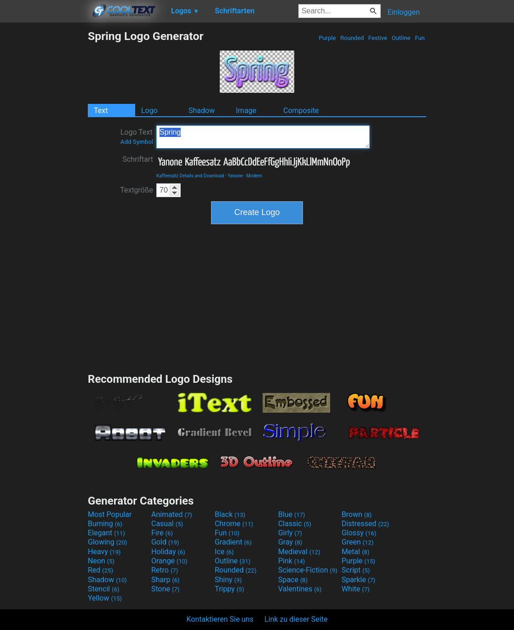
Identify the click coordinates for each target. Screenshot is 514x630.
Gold (165, 542)
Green (358, 542)
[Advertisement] (43, 167)
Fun (419, 37)
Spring (263, 136)
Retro (164, 570)
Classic (294, 523)
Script (356, 570)
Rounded (352, 37)
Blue (291, 514)
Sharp (165, 579)
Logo (149, 110)
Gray (290, 542)
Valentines (300, 589)
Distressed (365, 523)
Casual (167, 523)
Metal (356, 551)
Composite (301, 110)
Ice (224, 551)
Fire (162, 532)
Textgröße (136, 190)
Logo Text (136, 136)
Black (230, 514)
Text (101, 110)
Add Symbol (136, 141)
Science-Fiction (307, 570)
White (356, 589)
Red (100, 570)
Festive (378, 37)
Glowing (107, 542)
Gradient (233, 542)
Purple (327, 37)
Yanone (235, 175)
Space (293, 579)
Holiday (168, 551)
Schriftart (137, 159)
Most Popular (110, 514)
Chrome (234, 523)
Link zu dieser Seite (295, 619)
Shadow (201, 110)
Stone (165, 589)
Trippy (229, 589)
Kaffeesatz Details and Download (190, 175)
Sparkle (358, 579)
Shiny (228, 579)
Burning (105, 523)
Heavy (104, 551)
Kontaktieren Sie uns (220, 619)
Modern (254, 175)
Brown (356, 514)
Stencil (103, 589)
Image (246, 110)
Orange (169, 560)
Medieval (299, 551)
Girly (290, 532)
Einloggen (404, 12)
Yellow (105, 598)
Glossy (359, 532)
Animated (171, 514)
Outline (401, 37)
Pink (291, 560)
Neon (101, 560)
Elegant (106, 532)
